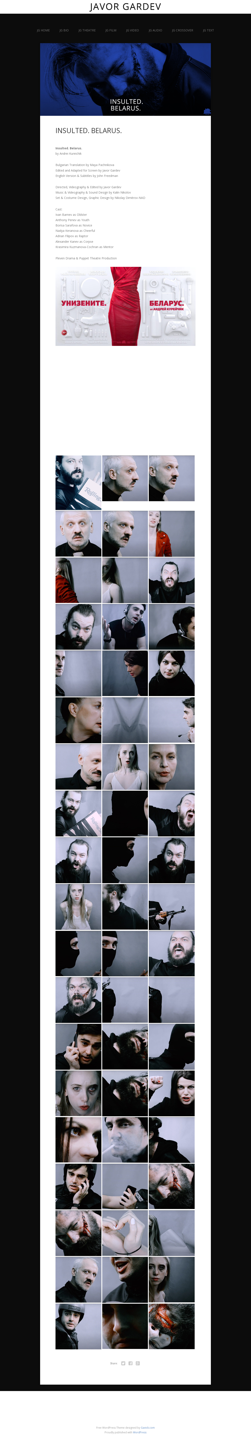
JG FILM (110, 30)
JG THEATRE (87, 30)
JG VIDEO (132, 30)
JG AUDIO (155, 30)
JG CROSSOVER (182, 30)
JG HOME (43, 30)
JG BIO (64, 30)
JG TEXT (208, 30)
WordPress (139, 1432)
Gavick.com (148, 1427)
